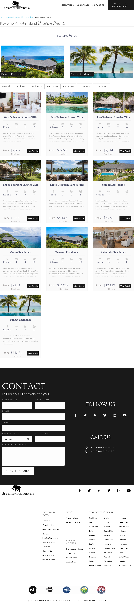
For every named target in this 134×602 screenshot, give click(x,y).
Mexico (92, 522)
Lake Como (108, 539)
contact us (70, 553)
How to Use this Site (51, 529)
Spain (91, 544)
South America (125, 565)
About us (46, 521)
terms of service (73, 522)
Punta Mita (108, 531)
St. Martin (108, 552)
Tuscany (107, 544)
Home (2, 17)
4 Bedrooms (68, 86)
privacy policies (72, 518)
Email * (7, 411)
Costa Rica (93, 527)
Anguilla (107, 557)
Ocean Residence (20, 252)
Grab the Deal (48, 555)
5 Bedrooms (84, 86)
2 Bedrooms (36, 86)
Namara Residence (113, 185)
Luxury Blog (83, 5)
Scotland (107, 522)
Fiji (22, 17)
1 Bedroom (20, 86)
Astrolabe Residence (113, 252)
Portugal (92, 557)
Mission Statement (50, 538)
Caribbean (93, 518)
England (107, 518)
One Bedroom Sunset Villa (67, 117)
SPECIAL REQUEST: (14, 444)
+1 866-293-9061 (100, 451)
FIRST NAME (9, 400)
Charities (46, 547)
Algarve (107, 535)
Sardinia (122, 535)
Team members (48, 525)
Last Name (42, 400)
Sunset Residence (20, 320)
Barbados (108, 561)
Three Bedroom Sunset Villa (67, 185)
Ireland (107, 527)
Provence (123, 544)
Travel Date (11, 433)
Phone (6, 422)
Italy (91, 531)
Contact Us (47, 551)
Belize (91, 561)
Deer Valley (123, 522)
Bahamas (107, 565)
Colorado (122, 539)
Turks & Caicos (110, 548)
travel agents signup (74, 549)
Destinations (67, 5)
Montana (122, 518)
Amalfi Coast (124, 527)
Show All (6, 86)
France (92, 539)
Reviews (45, 534)
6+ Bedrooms (101, 86)
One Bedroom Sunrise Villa (20, 117)
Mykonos (122, 531)
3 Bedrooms (52, 86)
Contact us (98, 5)
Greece (92, 535)
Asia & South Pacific (12, 17)
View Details (33, 151)
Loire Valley (123, 548)
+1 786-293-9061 (121, 6)
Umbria (122, 561)
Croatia (92, 548)
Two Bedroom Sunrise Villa (113, 117)
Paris (121, 552)
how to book (71, 557)
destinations (71, 562)
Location (42, 433)
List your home (48, 560)
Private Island (28, 17)
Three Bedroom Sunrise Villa (21, 185)
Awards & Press (48, 542)
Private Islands (95, 565)
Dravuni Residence (67, 252)
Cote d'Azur (124, 557)
